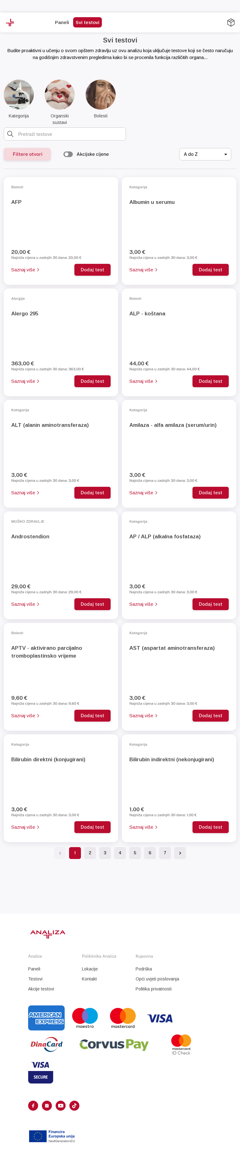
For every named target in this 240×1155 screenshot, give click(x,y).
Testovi (35, 978)
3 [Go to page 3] (105, 853)
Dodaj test (92, 269)
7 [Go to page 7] (165, 853)
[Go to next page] (180, 853)
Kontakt (89, 978)
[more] (140, 22)
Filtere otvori (27, 154)
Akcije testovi (41, 988)
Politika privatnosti (154, 988)
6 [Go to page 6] (150, 853)
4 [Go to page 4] (120, 853)
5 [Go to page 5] (135, 853)
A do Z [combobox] (191, 154)
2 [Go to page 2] (90, 853)
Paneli (62, 22)
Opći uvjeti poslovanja (157, 978)
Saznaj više (25, 269)
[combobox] (70, 134)
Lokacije (90, 968)
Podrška (144, 968)
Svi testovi (87, 22)
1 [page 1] (75, 853)
